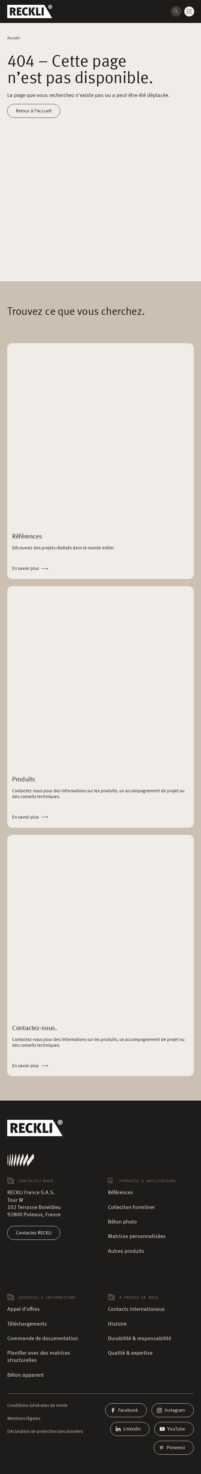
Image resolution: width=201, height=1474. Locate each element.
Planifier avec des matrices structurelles (38, 1356)
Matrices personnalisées (137, 1236)
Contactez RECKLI (33, 1233)
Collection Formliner (131, 1207)
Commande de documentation (42, 1338)
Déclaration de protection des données (45, 1432)
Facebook (126, 1410)
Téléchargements (27, 1324)
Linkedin (129, 1429)
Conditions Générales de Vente (37, 1406)
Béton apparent (25, 1375)
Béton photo (122, 1222)
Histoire (117, 1324)
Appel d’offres (23, 1309)
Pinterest (174, 1448)
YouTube (174, 1429)
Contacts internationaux (136, 1309)
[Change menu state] (189, 11)
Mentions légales (23, 1419)
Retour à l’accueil (33, 111)
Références (120, 1192)
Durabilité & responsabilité (139, 1338)
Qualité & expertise (130, 1353)
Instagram (173, 1410)
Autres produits (126, 1251)
